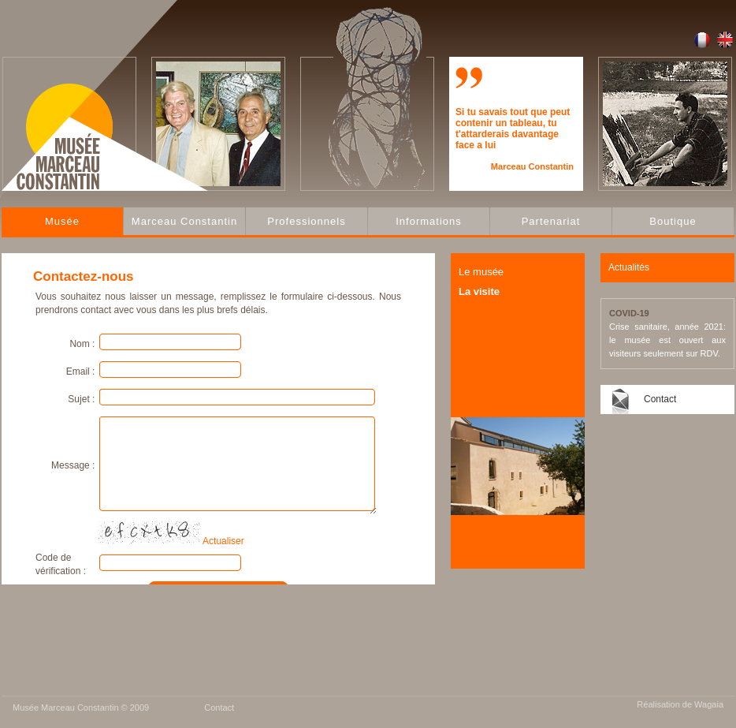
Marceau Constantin (184, 221)
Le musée (481, 272)
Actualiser (223, 541)
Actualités (628, 267)
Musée (62, 221)
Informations (429, 221)
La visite (479, 291)
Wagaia (708, 704)
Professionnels (306, 221)
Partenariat (551, 221)
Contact (660, 399)
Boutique (672, 221)
